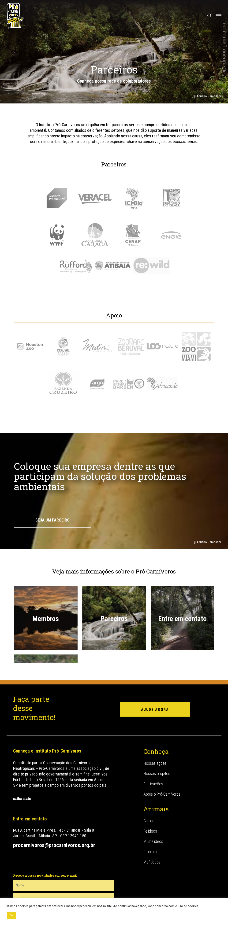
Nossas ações (155, 734)
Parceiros (114, 618)
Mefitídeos (152, 833)
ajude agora (155, 681)
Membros (45, 618)
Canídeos (150, 792)
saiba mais (22, 770)
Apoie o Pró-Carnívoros (161, 765)
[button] (218, 15)
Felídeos (150, 802)
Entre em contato (182, 618)
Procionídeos (153, 823)
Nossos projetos (156, 745)
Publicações (153, 755)
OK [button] (11, 915)
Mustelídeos (153, 813)
